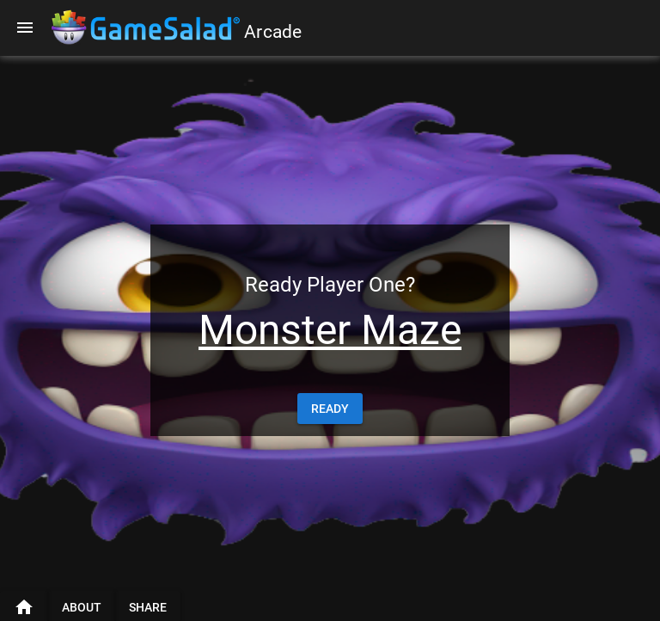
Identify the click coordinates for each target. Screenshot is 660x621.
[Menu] (25, 27)
